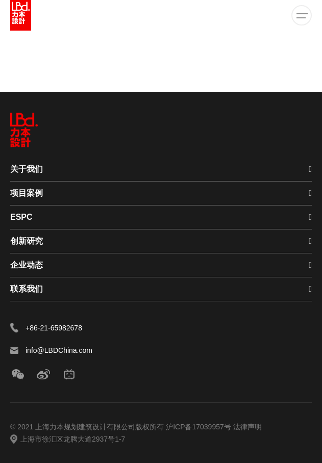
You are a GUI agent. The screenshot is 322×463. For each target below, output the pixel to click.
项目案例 (26, 193)
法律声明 (247, 427)
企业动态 (26, 265)
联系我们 (26, 289)
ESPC (21, 217)
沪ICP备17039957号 (199, 427)
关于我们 (26, 169)
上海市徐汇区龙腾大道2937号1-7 (72, 439)
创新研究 (26, 241)
